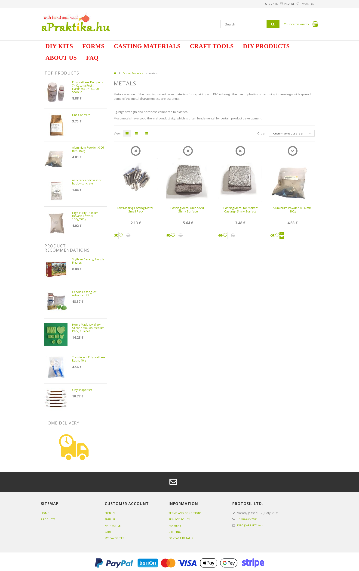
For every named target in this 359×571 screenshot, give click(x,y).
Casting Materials (147, 46)
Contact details (181, 538)
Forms (93, 46)
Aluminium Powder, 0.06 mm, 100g (292, 209)
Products (48, 519)
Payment (175, 525)
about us (61, 57)
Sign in (260, 3)
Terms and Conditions (185, 513)
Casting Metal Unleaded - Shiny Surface (188, 209)
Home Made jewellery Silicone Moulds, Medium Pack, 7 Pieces (88, 328)
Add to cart (281, 235)
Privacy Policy (179, 519)
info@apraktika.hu (251, 525)
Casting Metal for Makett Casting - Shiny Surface (240, 209)
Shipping (175, 532)
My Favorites (114, 538)
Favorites (304, 3)
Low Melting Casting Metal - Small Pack (136, 209)
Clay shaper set (82, 390)
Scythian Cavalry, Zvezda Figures (88, 261)
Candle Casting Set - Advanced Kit (85, 293)
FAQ (92, 57)
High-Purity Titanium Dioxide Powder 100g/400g (85, 216)
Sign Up (110, 519)
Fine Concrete (81, 115)
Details (116, 235)
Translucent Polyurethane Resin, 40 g (88, 359)
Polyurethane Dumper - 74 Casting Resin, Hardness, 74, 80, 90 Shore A (87, 87)
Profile (282, 3)
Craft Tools (212, 46)
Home (45, 513)
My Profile (113, 525)
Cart (108, 532)
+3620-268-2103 (247, 519)
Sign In (110, 513)
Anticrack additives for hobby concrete (86, 182)
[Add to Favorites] (121, 235)
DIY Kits (59, 46)
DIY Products (266, 46)
